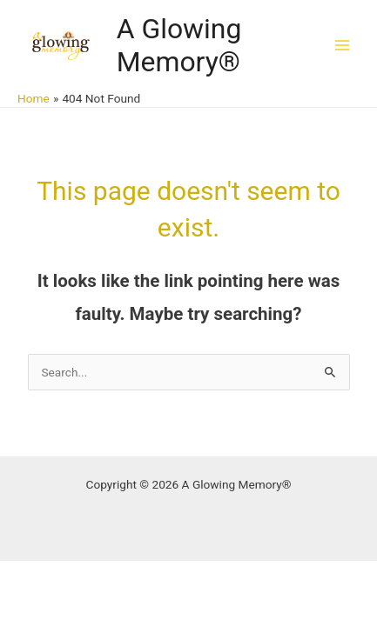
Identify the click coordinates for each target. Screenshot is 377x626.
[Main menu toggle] (343, 45)
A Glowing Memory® (179, 45)
